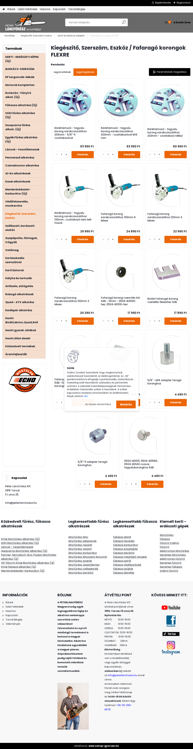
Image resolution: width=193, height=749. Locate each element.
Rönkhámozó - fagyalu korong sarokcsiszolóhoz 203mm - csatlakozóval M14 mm (119, 133)
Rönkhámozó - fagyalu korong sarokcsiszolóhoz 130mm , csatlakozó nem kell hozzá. (72, 218)
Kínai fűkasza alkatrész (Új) (18, 567)
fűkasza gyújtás (123, 569)
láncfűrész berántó (80, 573)
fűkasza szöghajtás (125, 549)
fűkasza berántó (124, 553)
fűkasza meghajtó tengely (130, 557)
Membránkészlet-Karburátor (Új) (23, 571)
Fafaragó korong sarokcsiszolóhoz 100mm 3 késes (71, 301)
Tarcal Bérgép (76, 9)
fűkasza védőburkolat (127, 565)
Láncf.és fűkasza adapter (71, 35)
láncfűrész (167, 535)
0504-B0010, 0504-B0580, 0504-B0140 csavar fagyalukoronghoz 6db (141, 464)
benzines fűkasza (171, 567)
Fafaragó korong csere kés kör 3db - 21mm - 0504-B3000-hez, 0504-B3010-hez (120, 301)
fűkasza (165, 539)
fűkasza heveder (124, 541)
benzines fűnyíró (170, 563)
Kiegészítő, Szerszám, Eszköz (36, 35)
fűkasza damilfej (123, 573)
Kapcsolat (59, 9)
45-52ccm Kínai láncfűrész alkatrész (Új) (27, 563)
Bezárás (126, 404)
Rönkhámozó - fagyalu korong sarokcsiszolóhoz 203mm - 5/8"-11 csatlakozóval (70, 133)
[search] (124, 23)
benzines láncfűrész (173, 555)
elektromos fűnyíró (172, 559)
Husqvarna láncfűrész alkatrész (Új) (24, 551)
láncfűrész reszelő (80, 545)
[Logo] (25, 22)
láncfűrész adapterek (82, 541)
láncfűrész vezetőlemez (84, 565)
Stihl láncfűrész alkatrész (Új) (20, 543)
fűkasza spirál (122, 561)
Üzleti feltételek (27, 9)
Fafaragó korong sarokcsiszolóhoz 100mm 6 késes (118, 217)
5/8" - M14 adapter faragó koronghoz (164, 382)
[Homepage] (3, 9)
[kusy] (61, 154)
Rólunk (11, 9)
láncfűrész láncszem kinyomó (87, 557)
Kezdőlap (10, 35)
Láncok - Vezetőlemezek (17, 547)
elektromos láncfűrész (174, 551)
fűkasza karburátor (125, 545)
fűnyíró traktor (169, 543)
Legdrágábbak (85, 72)
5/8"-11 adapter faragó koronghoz (92, 463)
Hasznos (45, 9)
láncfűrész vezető (80, 549)
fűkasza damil (122, 537)
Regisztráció (184, 2)
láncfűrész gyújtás (80, 561)
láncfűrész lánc (78, 537)
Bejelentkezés (163, 2)
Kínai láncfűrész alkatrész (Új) (20, 539)
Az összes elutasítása (98, 404)
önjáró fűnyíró (169, 571)
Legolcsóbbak (62, 72)
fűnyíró (164, 547)
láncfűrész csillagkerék (83, 569)
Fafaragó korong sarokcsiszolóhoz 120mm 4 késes (164, 217)
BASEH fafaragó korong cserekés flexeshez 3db (162, 300)
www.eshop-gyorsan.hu (103, 746)
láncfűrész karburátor (82, 553)
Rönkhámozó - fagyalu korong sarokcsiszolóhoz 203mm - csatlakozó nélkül (165, 133)
